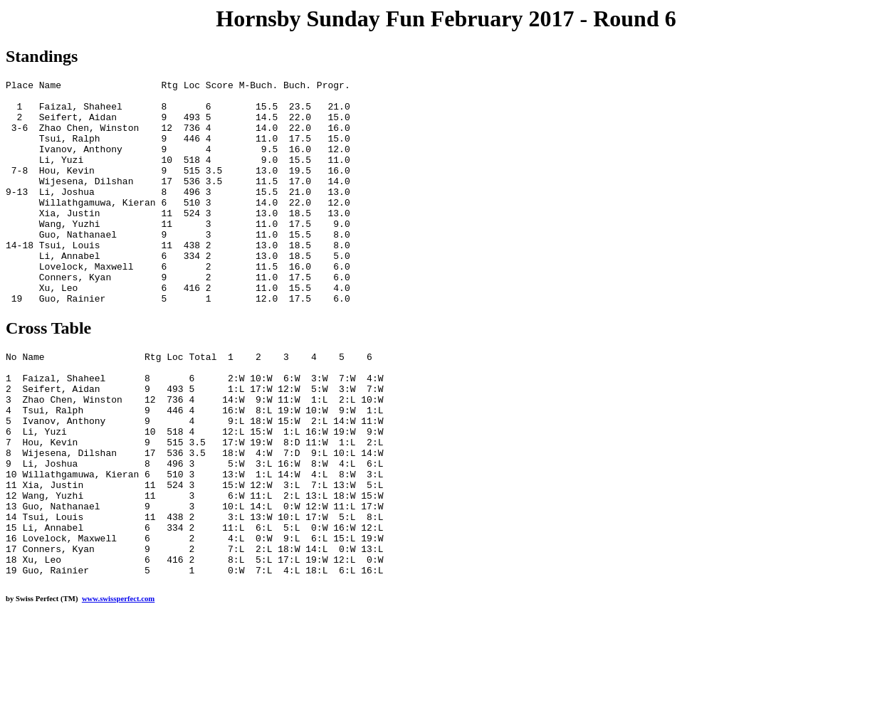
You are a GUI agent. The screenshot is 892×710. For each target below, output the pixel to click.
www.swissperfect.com (118, 688)
